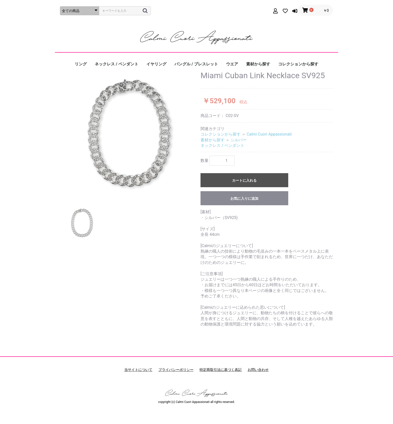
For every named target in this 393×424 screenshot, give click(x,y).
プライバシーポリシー (175, 370)
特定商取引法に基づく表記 (221, 370)
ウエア (232, 64)
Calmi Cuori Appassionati (269, 134)
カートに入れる (244, 180)
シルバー (239, 140)
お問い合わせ (258, 370)
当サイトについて (138, 370)
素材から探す (258, 64)
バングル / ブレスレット (196, 64)
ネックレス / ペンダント (116, 64)
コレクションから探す (298, 64)
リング (81, 64)
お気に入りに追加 (244, 198)
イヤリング (156, 64)
